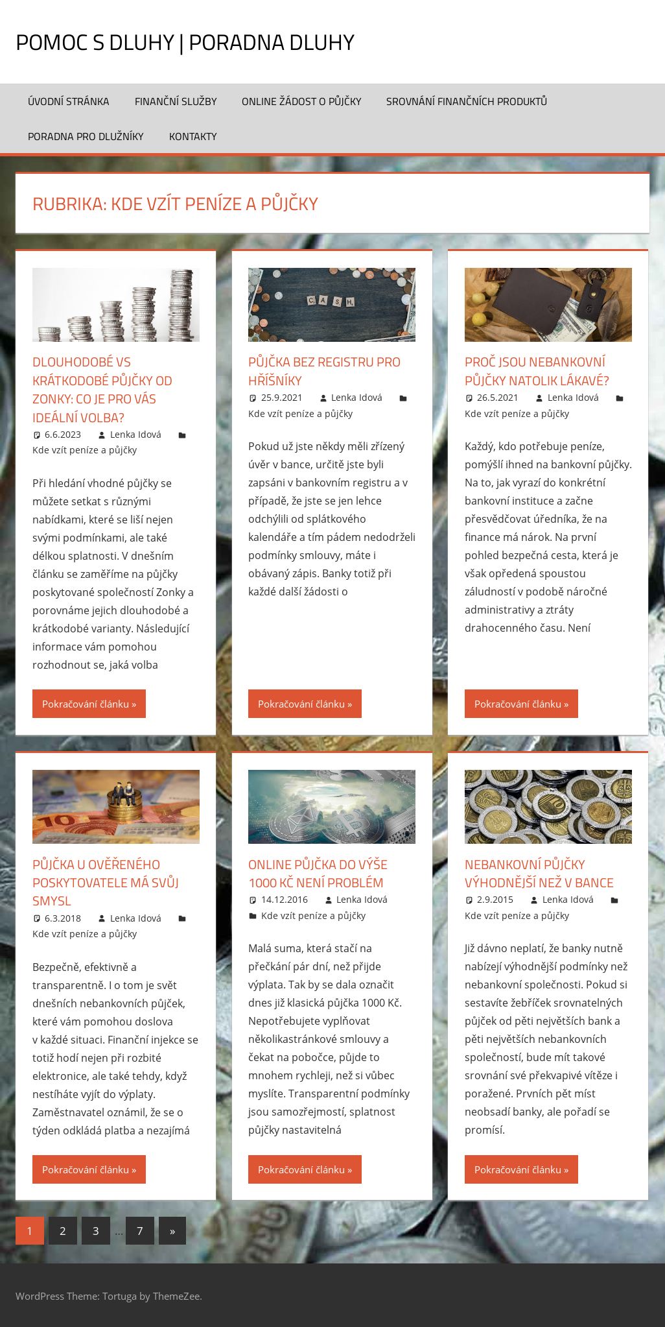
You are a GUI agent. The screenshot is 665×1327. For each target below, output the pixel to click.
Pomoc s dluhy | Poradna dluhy (195, 41)
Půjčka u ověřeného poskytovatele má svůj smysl (105, 881)
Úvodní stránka (69, 101)
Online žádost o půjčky (302, 101)
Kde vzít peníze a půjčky (84, 449)
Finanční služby (176, 101)
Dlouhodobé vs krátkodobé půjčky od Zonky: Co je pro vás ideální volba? (102, 389)
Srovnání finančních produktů (466, 101)
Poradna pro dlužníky (86, 136)
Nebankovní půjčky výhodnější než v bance (539, 872)
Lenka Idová (135, 433)
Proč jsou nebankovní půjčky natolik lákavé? (537, 371)
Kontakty (193, 136)
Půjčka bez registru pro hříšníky (324, 371)
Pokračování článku (85, 702)
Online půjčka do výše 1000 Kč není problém (318, 872)
